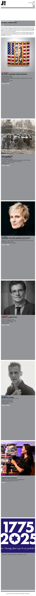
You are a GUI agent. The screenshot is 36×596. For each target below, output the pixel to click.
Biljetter (8, 83)
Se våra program (31, 2)
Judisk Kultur (3, 4)
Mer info (3, 83)
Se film (2, 25)
